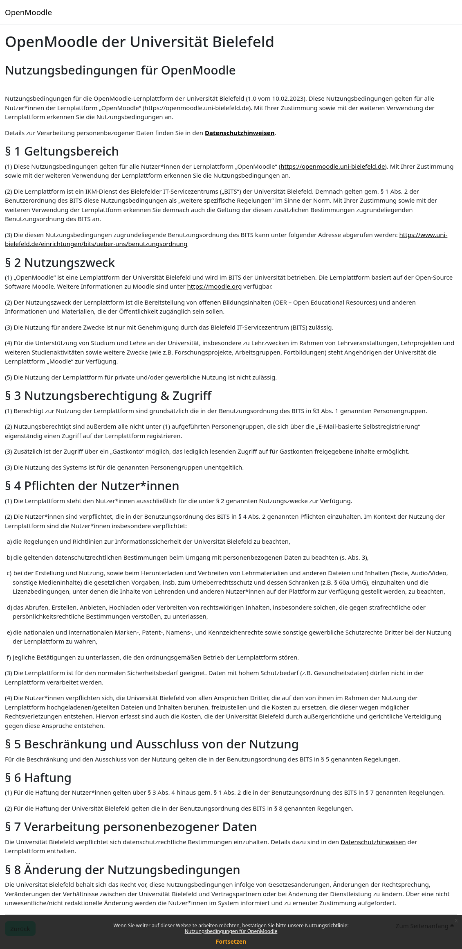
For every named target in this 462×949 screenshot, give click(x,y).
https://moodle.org (214, 286)
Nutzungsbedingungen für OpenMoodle (231, 931)
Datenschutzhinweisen (239, 133)
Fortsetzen (231, 941)
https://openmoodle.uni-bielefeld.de (332, 166)
